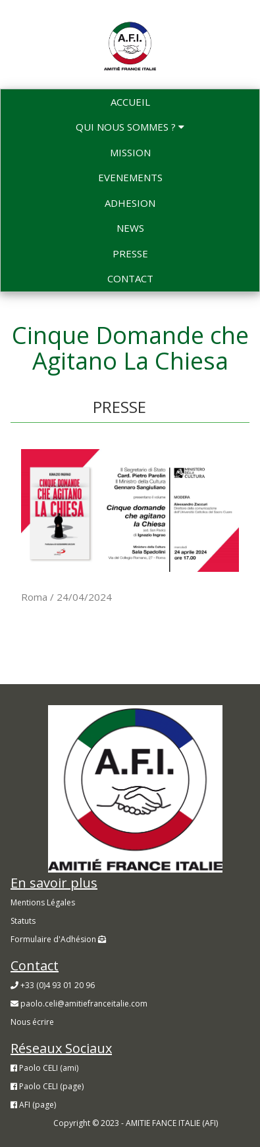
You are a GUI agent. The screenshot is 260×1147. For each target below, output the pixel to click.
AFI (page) (33, 1104)
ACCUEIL (130, 101)
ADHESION (130, 202)
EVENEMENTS (130, 177)
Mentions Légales (43, 902)
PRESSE (130, 253)
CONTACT (130, 278)
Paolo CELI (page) (47, 1086)
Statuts (23, 920)
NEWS (130, 227)
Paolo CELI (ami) (44, 1067)
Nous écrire (32, 1022)
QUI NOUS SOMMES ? (130, 126)
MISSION (130, 152)
